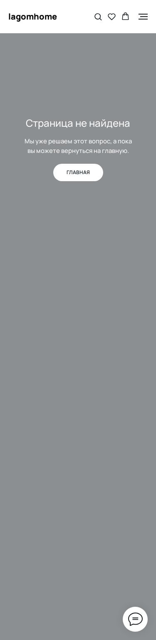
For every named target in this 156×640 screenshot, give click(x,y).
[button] (98, 16)
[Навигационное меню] (143, 17)
